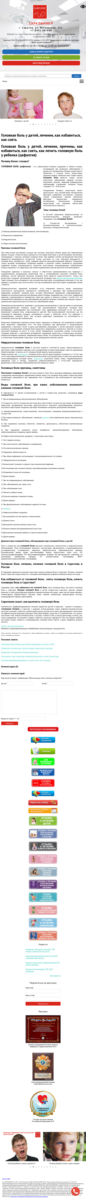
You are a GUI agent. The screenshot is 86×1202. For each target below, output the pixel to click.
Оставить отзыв (41, 57)
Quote (17, 688)
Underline (9, 688)
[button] (30, 124)
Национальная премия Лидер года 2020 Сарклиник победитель (42, 957)
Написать (9, 723)
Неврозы (6, 508)
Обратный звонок (41, 63)
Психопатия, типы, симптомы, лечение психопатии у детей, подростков (30, 656)
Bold (3, 688)
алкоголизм (38, 358)
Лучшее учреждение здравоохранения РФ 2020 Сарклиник (43, 963)
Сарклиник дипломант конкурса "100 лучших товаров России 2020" (40, 950)
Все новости (55, 976)
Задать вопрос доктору (41, 52)
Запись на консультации (12, 626)
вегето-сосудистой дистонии (69, 278)
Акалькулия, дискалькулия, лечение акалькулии (19, 652)
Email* (44, 683)
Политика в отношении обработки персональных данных (29, 1196)
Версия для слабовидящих (43, 729)
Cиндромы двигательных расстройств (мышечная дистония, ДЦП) (27, 644)
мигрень (46, 417)
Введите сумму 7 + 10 (10, 718)
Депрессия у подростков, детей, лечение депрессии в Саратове (27, 648)
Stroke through (12, 688)
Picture (26, 688)
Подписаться (43, 1004)
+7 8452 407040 (41, 30)
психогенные (23, 354)
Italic (6, 688)
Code (20, 688)
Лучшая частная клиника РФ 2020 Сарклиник (39, 970)
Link (23, 688)
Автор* (4, 683)
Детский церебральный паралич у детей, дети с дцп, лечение (25, 660)
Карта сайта (6, 1179)
